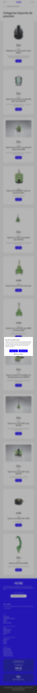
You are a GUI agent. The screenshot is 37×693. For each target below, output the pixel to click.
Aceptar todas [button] (14, 350)
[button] (18, 354)
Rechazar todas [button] (23, 350)
